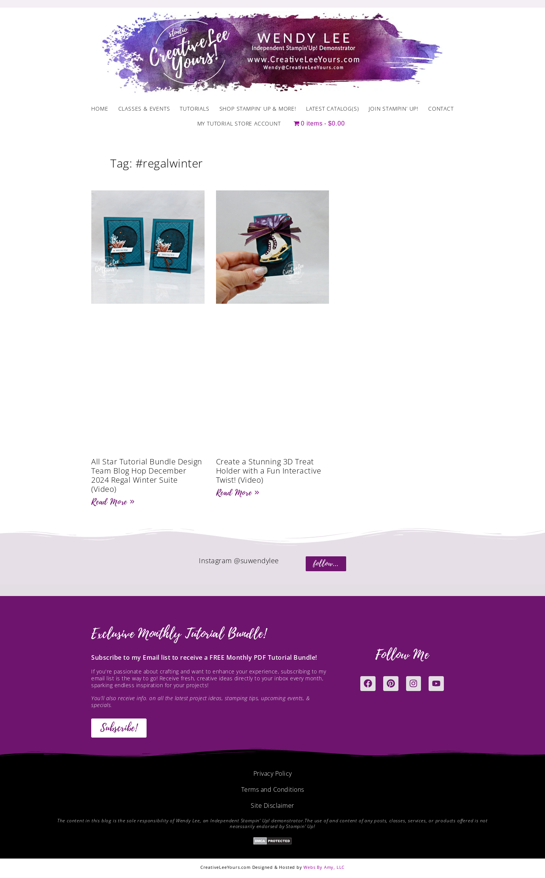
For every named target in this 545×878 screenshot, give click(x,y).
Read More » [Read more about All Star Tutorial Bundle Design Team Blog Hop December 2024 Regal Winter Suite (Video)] (113, 502)
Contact (441, 108)
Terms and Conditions (272, 789)
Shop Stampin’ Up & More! (257, 108)
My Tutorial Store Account (239, 123)
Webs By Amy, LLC (324, 867)
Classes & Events (144, 108)
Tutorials (194, 108)
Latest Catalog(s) (332, 108)
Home (99, 108)
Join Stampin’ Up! (393, 108)
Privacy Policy (272, 773)
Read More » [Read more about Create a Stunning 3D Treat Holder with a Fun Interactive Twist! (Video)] (238, 493)
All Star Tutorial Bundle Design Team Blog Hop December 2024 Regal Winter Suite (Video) (146, 475)
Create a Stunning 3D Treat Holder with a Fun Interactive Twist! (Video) (268, 470)
